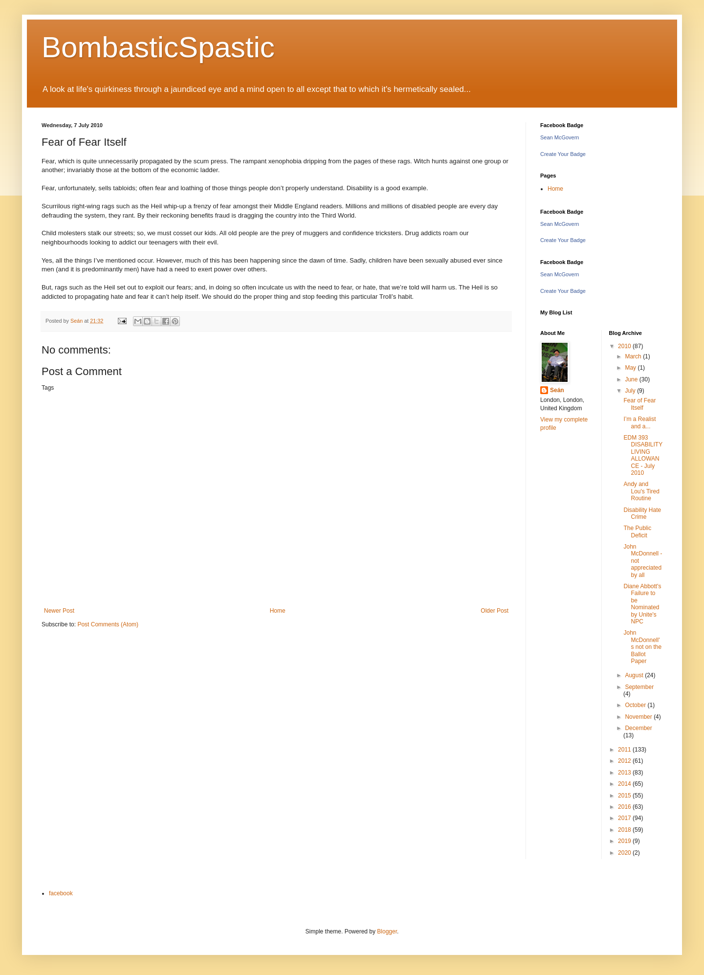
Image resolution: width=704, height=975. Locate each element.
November (639, 716)
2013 (625, 772)
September (639, 687)
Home (278, 610)
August (635, 675)
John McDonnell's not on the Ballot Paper (642, 647)
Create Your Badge (563, 154)
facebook (61, 893)
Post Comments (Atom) (107, 624)
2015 (625, 795)
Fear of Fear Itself (639, 404)
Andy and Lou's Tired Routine (641, 491)
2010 (625, 346)
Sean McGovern (559, 137)
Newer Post (59, 610)
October (636, 705)
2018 (625, 829)
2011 (625, 749)
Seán (557, 390)
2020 (625, 852)
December (638, 728)
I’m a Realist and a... (639, 422)
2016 (625, 806)
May (631, 367)
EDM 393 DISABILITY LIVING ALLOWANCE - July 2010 (642, 455)
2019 (625, 841)
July (631, 390)
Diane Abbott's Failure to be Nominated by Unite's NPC (642, 604)
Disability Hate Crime (642, 513)
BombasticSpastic (158, 47)
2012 (625, 760)
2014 (625, 783)
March (634, 356)
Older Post (494, 610)
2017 (625, 818)
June (632, 379)
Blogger (387, 931)
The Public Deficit (637, 531)
